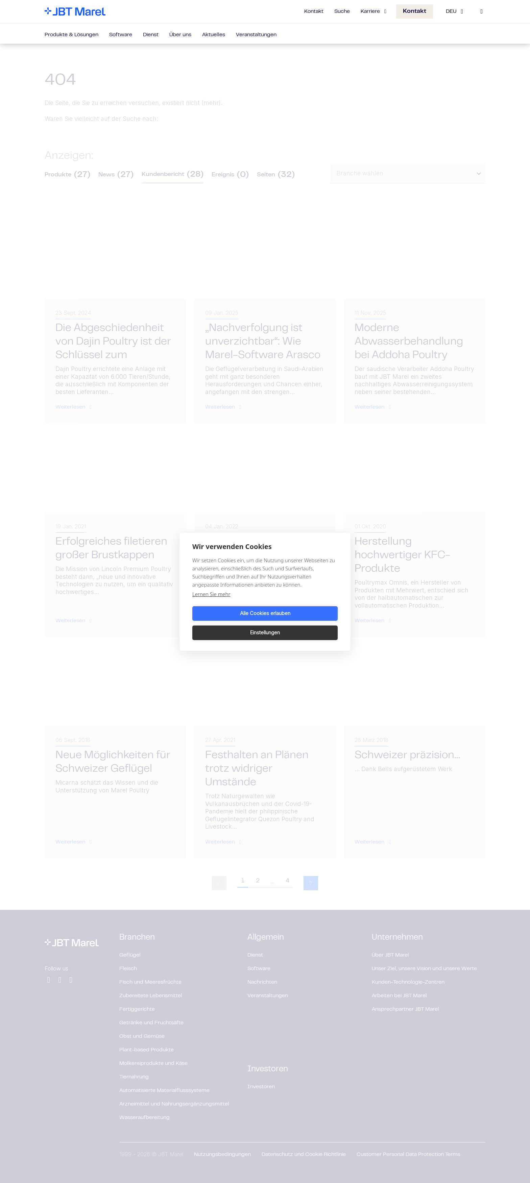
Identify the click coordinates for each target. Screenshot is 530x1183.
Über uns (180, 34)
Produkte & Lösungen (71, 34)
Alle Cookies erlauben (227, 623)
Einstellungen (302, 623)
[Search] (481, 11)
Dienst (151, 34)
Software (120, 34)
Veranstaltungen (256, 34)
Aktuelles (213, 34)
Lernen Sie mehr (211, 603)
